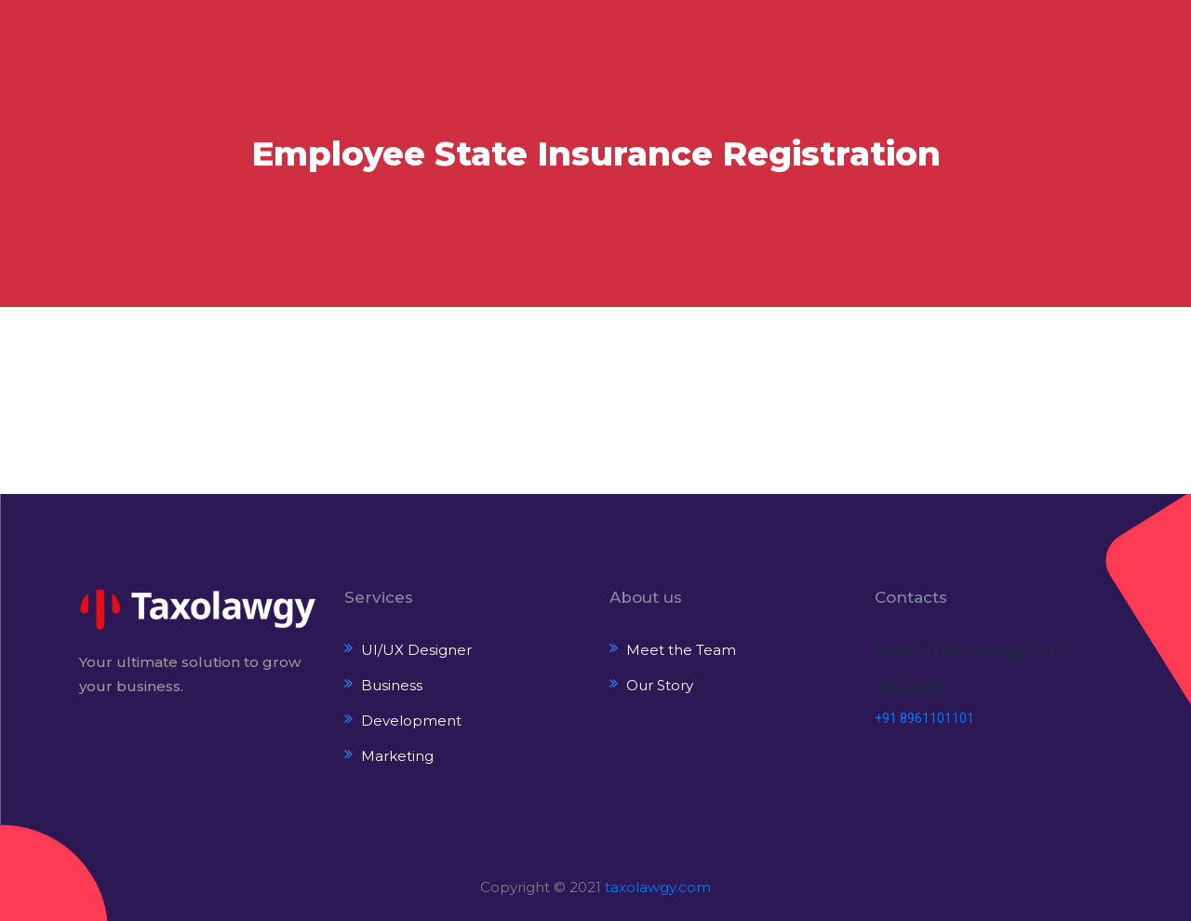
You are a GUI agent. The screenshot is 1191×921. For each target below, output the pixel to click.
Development (411, 720)
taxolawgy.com (658, 887)
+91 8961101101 (924, 718)
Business (391, 685)
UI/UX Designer (416, 650)
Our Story (659, 685)
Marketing (397, 756)
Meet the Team (681, 650)
